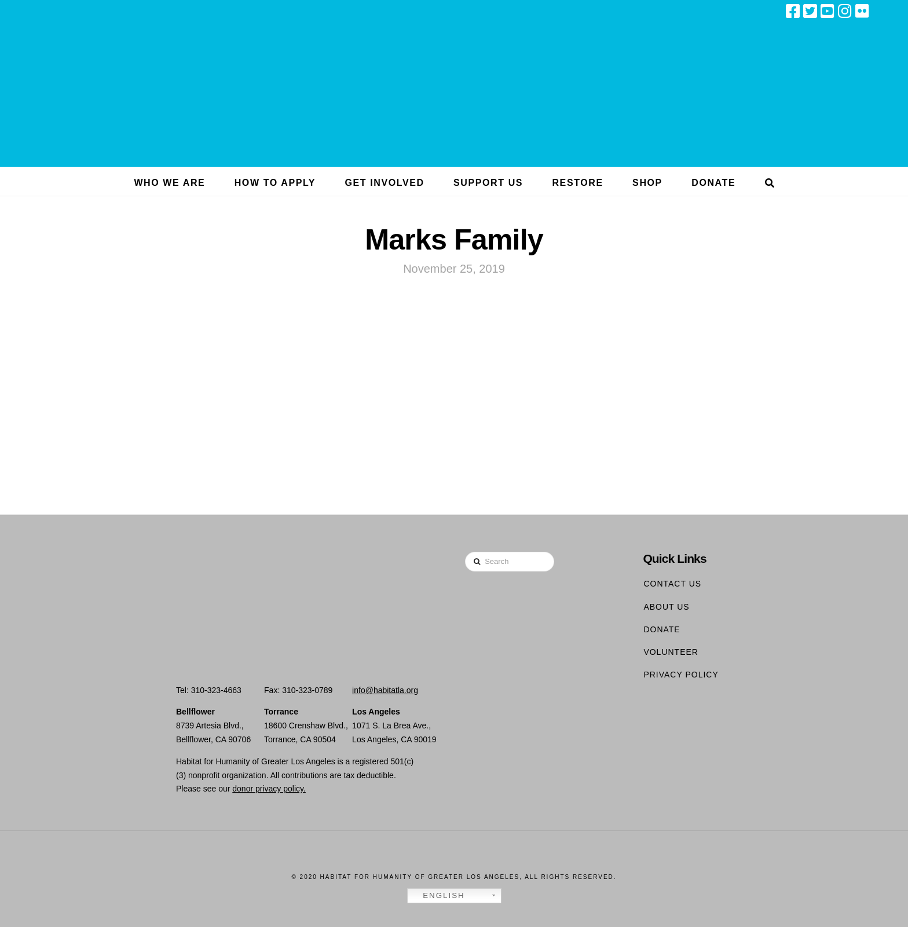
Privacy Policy (680, 674)
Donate (661, 629)
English (438, 895)
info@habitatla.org (385, 690)
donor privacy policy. (269, 788)
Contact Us (672, 583)
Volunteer (670, 652)
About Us (666, 606)
